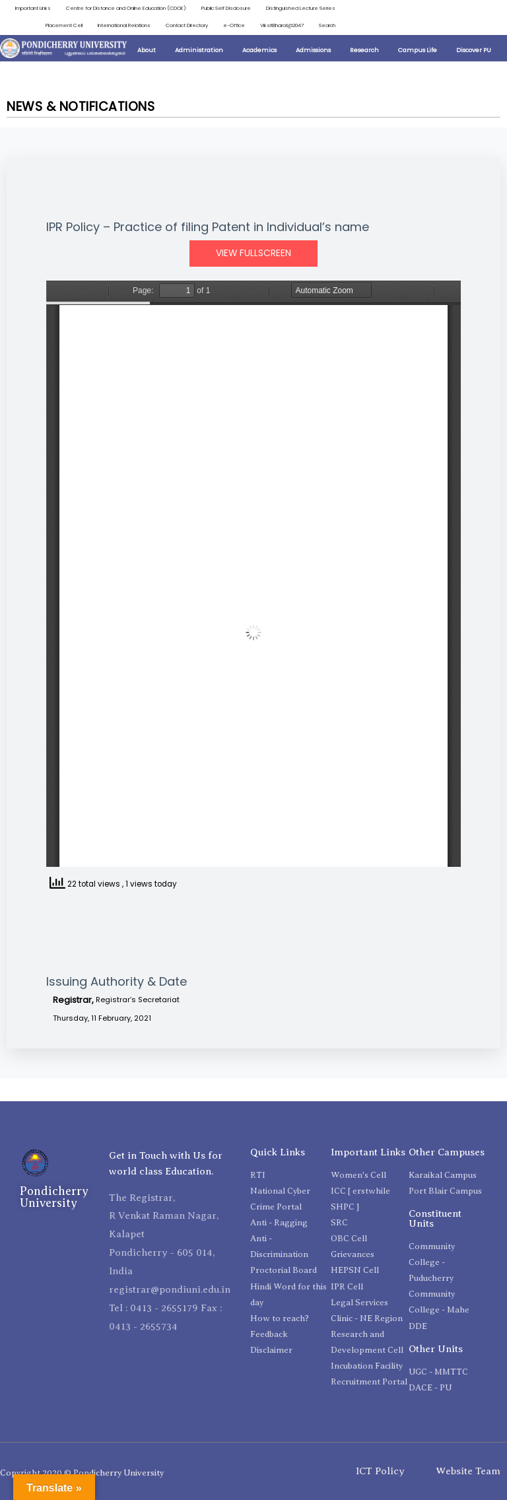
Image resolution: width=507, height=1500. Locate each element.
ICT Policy (380, 1471)
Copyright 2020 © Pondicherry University (82, 1473)
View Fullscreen (253, 253)
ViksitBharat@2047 (282, 25)
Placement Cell (64, 25)
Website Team (468, 1471)
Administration (199, 50)
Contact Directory (187, 25)
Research (364, 50)
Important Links (33, 8)
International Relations (124, 25)
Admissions (313, 50)
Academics (259, 50)
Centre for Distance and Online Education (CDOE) (126, 8)
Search (327, 25)
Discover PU (473, 50)
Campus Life (417, 50)
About (146, 50)
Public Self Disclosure (226, 8)
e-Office (234, 25)
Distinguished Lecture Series (300, 8)
